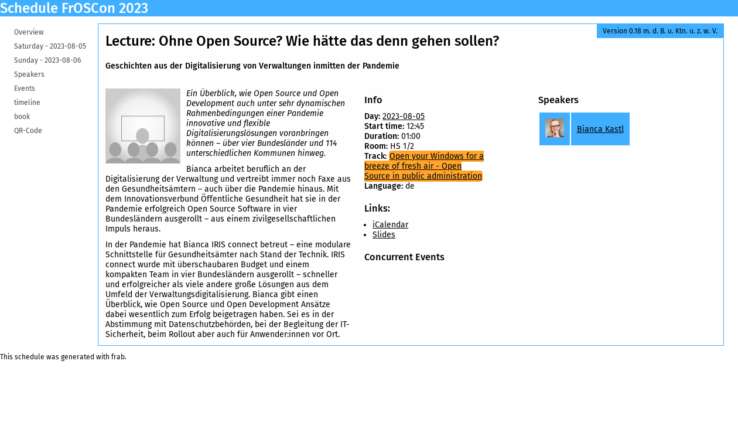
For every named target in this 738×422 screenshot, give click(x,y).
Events (24, 88)
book (22, 117)
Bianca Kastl (600, 129)
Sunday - (47, 60)
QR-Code (28, 131)
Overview (29, 32)
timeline (27, 102)
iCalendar (390, 225)
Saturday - (50, 46)
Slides (384, 235)
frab (118, 357)
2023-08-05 (403, 116)
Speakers (29, 74)
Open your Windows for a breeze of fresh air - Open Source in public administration (424, 166)
